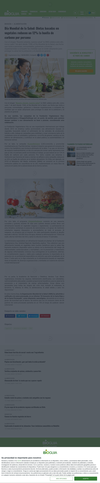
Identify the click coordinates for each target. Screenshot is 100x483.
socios (19, 460)
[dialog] (50, 465)
